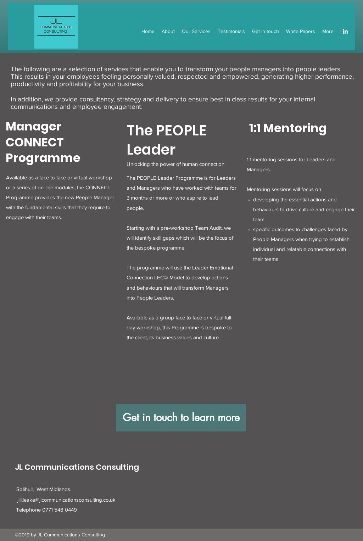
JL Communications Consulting (77, 467)
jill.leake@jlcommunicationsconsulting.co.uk (66, 500)
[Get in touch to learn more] (181, 417)
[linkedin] (345, 31)
